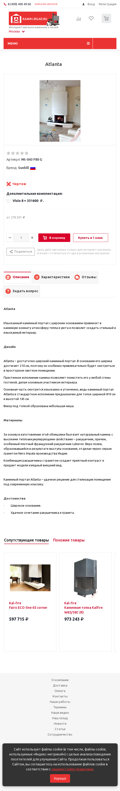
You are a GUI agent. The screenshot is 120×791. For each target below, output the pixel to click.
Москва (17, 31)
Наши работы (60, 701)
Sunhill (27, 168)
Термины (60, 707)
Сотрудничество (60, 734)
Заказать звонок (46, 4)
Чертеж (19, 184)
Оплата (60, 690)
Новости (60, 723)
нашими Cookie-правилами (72, 769)
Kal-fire (30, 605)
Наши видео (60, 712)
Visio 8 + (28, 201)
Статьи (60, 729)
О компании (60, 680)
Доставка (60, 685)
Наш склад (60, 718)
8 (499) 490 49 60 (19, 4)
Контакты (60, 696)
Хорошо (60, 778)
